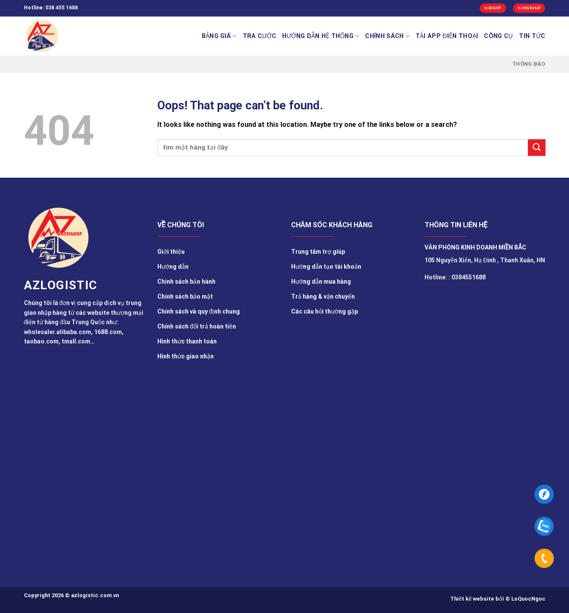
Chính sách (387, 36)
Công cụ (498, 36)
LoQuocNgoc (528, 598)
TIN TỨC (532, 36)
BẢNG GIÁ (219, 36)
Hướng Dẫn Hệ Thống (321, 36)
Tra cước (259, 36)
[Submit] (536, 147)
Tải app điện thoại (447, 36)
